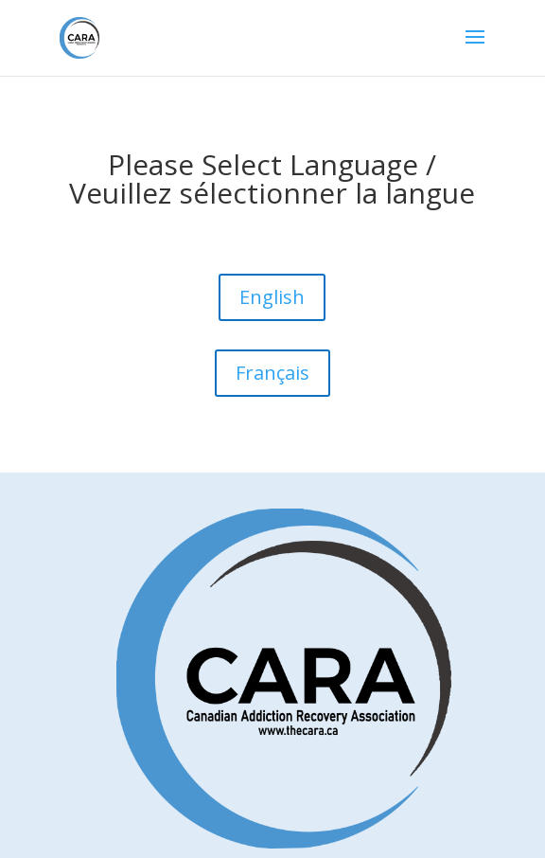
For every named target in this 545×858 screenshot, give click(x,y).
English (272, 297)
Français (272, 372)
